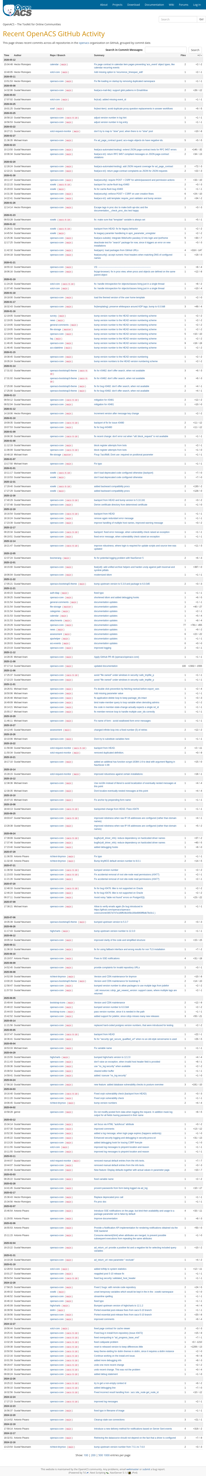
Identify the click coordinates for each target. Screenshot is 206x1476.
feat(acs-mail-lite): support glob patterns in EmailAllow (121, 90)
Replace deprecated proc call (108, 1197)
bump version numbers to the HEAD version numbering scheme (126, 361)
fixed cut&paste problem (106, 1342)
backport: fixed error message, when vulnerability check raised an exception (132, 532)
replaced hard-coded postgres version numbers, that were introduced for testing (133, 1025)
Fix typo (98, 463)
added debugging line (105, 1387)
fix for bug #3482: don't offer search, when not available (121, 386)
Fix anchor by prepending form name (112, 800)
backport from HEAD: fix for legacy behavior (116, 228)
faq (52, 338)
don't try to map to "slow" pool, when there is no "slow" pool (123, 131)
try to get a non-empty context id (110, 1383)
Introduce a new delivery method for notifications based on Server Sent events (133, 1428)
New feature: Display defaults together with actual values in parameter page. (132, 1170)
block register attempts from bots (110, 445)
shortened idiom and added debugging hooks (116, 597)
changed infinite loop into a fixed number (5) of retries (120, 730)
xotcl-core (55, 72)
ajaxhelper (55, 638)
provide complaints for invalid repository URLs (117, 967)
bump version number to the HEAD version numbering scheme (125, 316)
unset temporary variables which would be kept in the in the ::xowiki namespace (133, 1292)
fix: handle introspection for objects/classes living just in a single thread (129, 284)
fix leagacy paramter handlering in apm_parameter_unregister (125, 233)
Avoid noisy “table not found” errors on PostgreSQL (119, 897)
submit (146, 1469)
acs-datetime (57, 347)
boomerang (56, 558)
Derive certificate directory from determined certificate (120, 504)
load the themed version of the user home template (119, 297)
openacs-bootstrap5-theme (63, 370)
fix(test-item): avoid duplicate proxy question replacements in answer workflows (133, 108)
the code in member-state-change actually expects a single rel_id (126, 707)
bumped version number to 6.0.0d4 (111, 1007)
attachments (56, 620)
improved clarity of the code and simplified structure (119, 940)
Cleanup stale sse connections (109, 1419)
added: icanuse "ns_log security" (110, 1075)
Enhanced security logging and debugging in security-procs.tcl (125, 1138)
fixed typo (99, 593)
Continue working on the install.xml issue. (114, 1356)
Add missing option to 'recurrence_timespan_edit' (118, 72)
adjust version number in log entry (111, 122)
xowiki (53, 184)
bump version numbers (105, 1103)
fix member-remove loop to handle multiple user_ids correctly (124, 711)
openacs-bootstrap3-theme (63, 378)
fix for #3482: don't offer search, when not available (119, 370)
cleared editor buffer (104, 1071)
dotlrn (53, 1310)
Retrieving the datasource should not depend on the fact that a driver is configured (135, 1438)
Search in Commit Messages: (124, 50)
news (53, 320)
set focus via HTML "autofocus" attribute (114, 1124)
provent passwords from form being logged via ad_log (121, 1188)
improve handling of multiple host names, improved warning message (128, 523)
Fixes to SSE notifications (107, 958)
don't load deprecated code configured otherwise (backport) (123, 472)
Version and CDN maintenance (109, 1002)
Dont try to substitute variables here (111, 739)
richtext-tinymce (58, 856)
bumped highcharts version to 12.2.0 (112, 1057)
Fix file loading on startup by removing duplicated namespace (124, 81)
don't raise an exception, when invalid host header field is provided (127, 1061)
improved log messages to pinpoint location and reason (121, 1147)
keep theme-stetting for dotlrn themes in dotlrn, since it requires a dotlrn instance (134, 1351)
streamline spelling (103, 1296)
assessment (56, 634)
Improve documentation (106, 1218)
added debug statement (106, 1374)
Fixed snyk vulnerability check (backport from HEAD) (120, 1093)
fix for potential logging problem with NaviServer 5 (119, 558)
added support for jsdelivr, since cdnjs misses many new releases (126, 1016)
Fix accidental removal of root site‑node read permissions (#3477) (127, 874)
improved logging (102, 648)
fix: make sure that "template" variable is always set (119, 219)
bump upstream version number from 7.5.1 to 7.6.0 (119, 1447)
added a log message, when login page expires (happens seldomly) (127, 1133)
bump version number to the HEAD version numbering (121, 356)
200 (93, 1455)
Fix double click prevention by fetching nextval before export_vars (126, 689)
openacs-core (57, 81)
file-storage (56, 329)
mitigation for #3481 (104, 400)
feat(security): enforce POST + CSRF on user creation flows (124, 193)
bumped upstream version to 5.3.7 (111, 922)
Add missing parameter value (108, 693)
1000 (107, 1455)
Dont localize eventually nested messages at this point (121, 791)
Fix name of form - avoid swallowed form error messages (122, 720)
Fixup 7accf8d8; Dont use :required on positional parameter (123, 454)
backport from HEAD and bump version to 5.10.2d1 (119, 500)
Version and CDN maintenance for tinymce (115, 976)
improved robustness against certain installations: (118, 774)
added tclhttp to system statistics (110, 1269)
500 (100, 1455)
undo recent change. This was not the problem (117, 1369)
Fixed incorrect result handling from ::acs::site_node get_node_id (126, 1392)
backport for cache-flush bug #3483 (111, 184)
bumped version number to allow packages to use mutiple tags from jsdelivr (131, 985)
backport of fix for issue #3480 (109, 422)
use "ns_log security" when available (112, 1066)
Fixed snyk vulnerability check (109, 1098)
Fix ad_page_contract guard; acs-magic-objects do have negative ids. (128, 140)
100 (86, 1455)
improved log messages (106, 1401)
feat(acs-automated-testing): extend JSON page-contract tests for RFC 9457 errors (135, 149)
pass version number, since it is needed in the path (119, 1011)
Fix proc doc (100, 1201)
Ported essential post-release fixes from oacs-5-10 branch (123, 1310)
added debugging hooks (106, 847)
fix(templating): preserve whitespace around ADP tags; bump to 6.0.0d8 (129, 306)
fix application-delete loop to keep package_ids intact (120, 698)
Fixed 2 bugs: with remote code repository (115, 1287)
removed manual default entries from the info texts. (119, 1160)
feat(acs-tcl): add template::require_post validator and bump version (127, 198)
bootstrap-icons (58, 1002)
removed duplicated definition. (109, 752)
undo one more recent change (109, 1365)
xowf (52, 108)
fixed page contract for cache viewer (112, 1328)
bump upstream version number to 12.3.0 (114, 931)
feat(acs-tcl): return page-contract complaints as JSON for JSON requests (130, 171)
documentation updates (106, 602)
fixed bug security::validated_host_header (115, 1278)
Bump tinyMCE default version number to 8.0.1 (117, 861)
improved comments (104, 1128)
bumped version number (106, 870)
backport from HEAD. (104, 748)
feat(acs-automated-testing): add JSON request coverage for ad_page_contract (133, 166)
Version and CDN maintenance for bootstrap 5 (117, 981)
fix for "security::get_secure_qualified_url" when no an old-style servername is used (135, 1039)
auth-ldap (55, 593)
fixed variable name (104, 1179)
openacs (84, 43)
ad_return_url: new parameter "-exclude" (114, 1260)
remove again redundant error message (114, 518)
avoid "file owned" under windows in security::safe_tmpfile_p (124, 675)
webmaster (132, 1469)
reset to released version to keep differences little (118, 1346)
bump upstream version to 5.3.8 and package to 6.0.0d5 (122, 584)
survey (53, 316)
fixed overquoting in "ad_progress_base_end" (116, 1337)
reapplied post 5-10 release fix (109, 1273)
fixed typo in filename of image (109, 1410)
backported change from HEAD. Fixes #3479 (116, 809)
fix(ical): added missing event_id (110, 99)
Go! (201, 19)
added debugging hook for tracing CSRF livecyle (118, 1142)
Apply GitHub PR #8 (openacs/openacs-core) (116, 657)
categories (55, 611)
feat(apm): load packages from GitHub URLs (116, 250)
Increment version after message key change (116, 413)
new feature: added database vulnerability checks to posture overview (128, 1084)
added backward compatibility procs (112, 486)
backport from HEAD (104, 513)
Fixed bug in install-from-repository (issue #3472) (118, 1333)
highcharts (55, 931)
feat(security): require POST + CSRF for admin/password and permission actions (134, 180)
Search (195, 50)
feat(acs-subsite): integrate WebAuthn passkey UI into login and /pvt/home (131, 238)
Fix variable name (103, 1048)
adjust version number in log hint (110, 117)
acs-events (56, 643)
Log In (197, 4)
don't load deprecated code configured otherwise (118, 477)
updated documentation (106, 666)
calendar (54, 64)
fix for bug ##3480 (103, 427)
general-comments (59, 325)
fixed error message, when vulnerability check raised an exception (127, 536)
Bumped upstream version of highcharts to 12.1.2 (118, 1305)
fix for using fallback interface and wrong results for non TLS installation (129, 949)
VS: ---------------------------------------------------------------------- (122, 267)
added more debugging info (108, 1360)
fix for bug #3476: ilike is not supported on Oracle (118, 888)
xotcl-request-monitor (61, 131)
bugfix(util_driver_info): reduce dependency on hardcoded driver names (129, 838)
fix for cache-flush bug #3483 (108, 189)
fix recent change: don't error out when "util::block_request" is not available (131, 436)
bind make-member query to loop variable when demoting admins (126, 702)
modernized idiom (103, 574)
